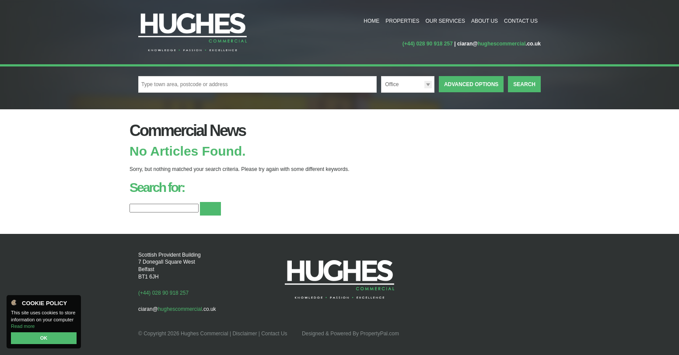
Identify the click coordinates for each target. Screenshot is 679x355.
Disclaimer (244, 334)
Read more (23, 326)
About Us (484, 21)
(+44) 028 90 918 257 (427, 44)
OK (44, 338)
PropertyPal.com (379, 334)
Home (371, 21)
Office (392, 84)
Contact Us (521, 21)
